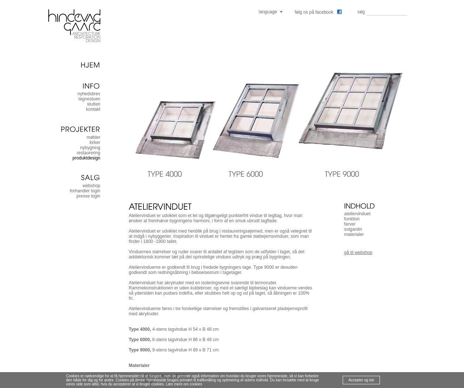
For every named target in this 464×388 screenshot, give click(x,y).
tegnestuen (89, 99)
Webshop (91, 185)
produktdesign (86, 158)
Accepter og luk (361, 380)
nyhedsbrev (88, 93)
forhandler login (85, 190)
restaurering (88, 152)
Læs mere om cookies (184, 384)
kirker (95, 142)
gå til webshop (358, 252)
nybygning (90, 147)
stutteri (93, 104)
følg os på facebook (318, 12)
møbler (93, 137)
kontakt (93, 109)
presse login (88, 196)
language (268, 11)
